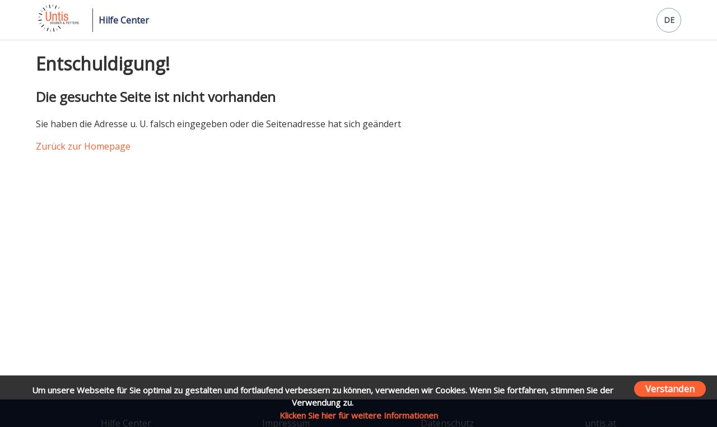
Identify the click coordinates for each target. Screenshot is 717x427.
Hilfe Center (124, 20)
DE (669, 20)
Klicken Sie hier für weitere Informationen (359, 415)
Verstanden (670, 388)
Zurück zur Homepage (83, 146)
